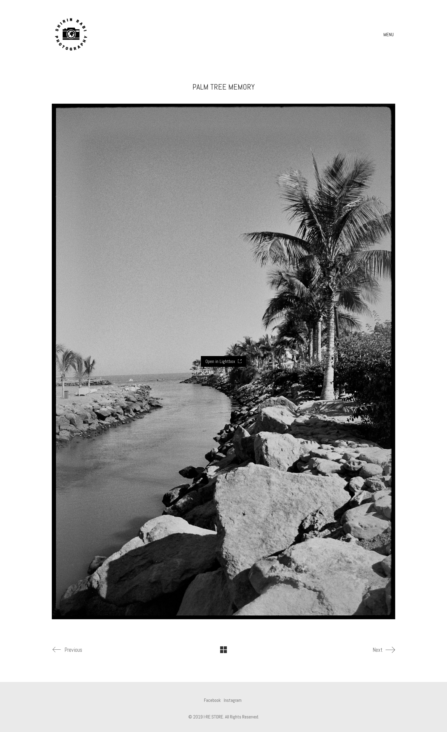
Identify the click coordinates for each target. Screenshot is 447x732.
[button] (389, 34)
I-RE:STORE (213, 717)
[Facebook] (212, 700)
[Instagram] (233, 700)
